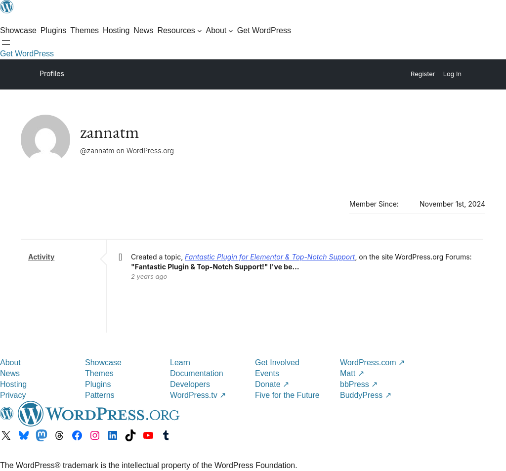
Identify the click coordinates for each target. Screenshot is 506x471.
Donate (272, 384)
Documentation (196, 373)
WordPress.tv (198, 395)
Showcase (103, 362)
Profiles (52, 73)
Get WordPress (27, 53)
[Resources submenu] (179, 31)
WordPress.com (372, 362)
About (10, 362)
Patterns (100, 395)
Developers (190, 384)
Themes (99, 373)
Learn (180, 362)
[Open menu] (6, 42)
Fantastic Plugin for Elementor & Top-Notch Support (270, 257)
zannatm (109, 131)
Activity (41, 257)
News (10, 373)
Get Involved (277, 362)
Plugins (98, 384)
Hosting (13, 384)
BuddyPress (365, 395)
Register (423, 74)
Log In (452, 74)
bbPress (359, 384)
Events (267, 373)
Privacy (13, 395)
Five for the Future (287, 395)
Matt (352, 373)
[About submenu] (219, 31)
